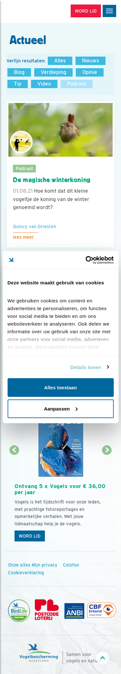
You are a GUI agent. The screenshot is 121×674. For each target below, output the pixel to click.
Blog (19, 72)
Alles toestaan (60, 387)
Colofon (71, 565)
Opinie (89, 72)
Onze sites (19, 565)
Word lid (30, 536)
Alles (60, 61)
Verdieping (53, 72)
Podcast (76, 84)
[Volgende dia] (107, 498)
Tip (17, 84)
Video (44, 84)
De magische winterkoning (52, 180)
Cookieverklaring (26, 572)
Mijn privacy (44, 565)
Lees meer (23, 237)
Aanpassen (60, 408)
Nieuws (90, 61)
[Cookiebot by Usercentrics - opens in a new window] (86, 260)
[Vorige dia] (14, 498)
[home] (32, 11)
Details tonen (85, 367)
